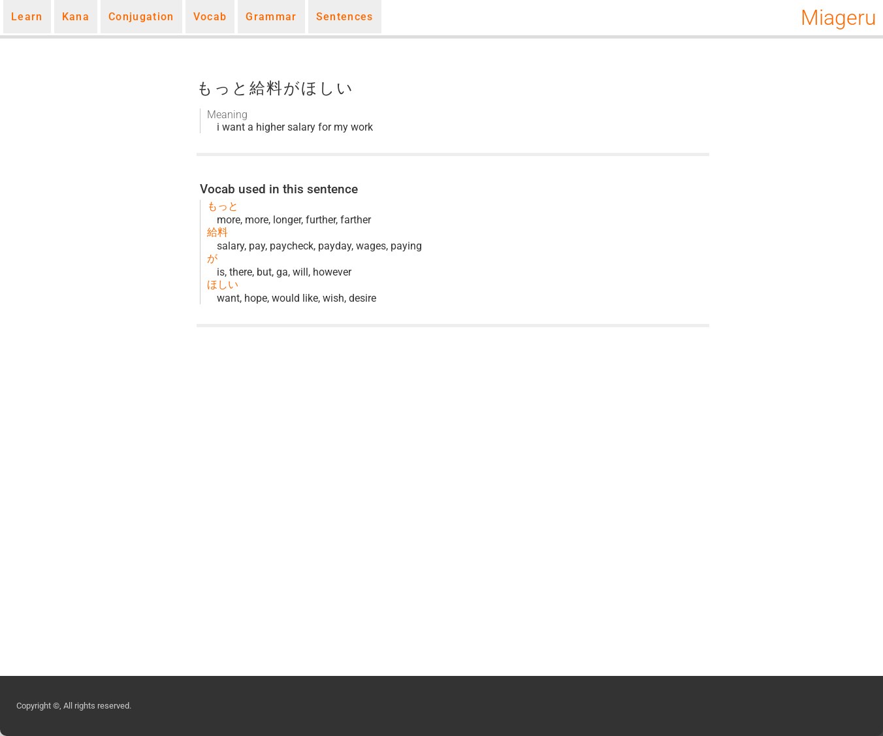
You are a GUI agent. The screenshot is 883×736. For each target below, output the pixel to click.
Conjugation (141, 16)
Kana (75, 16)
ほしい (222, 284)
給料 (217, 232)
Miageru (838, 17)
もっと (222, 206)
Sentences (345, 16)
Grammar (271, 16)
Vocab (210, 16)
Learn (27, 16)
